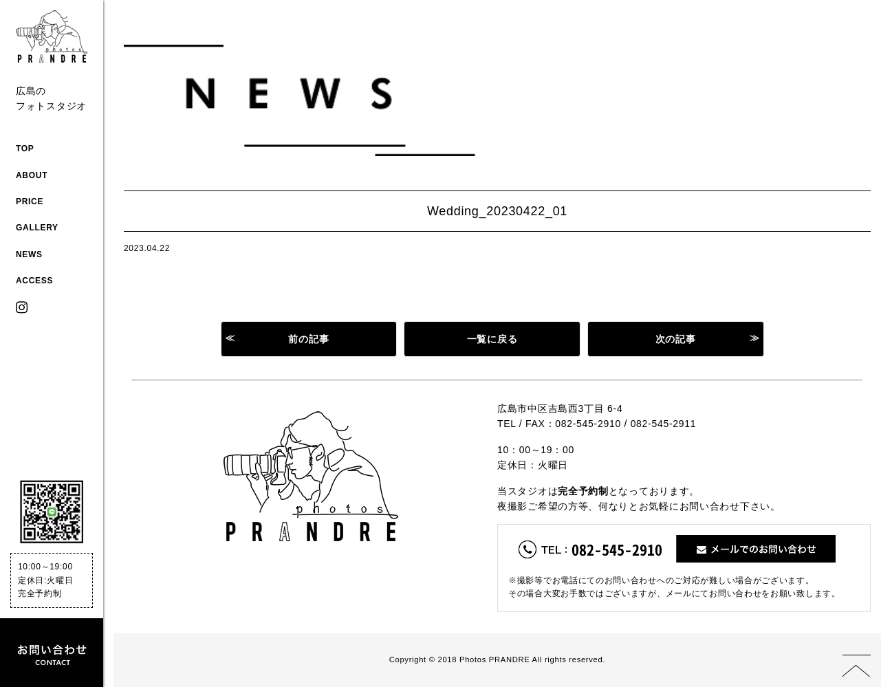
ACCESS (34, 280)
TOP (25, 148)
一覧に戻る (492, 339)
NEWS (29, 254)
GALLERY (37, 227)
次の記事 (675, 339)
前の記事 (308, 339)
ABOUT (31, 175)
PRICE (29, 201)
